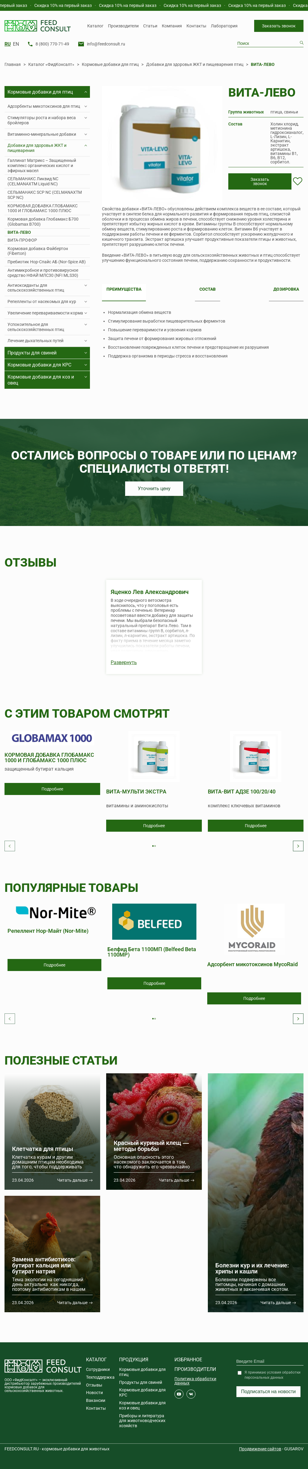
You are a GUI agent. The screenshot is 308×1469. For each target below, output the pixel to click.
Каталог (95, 25)
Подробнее (52, 789)
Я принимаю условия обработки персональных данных (272, 1375)
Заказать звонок (279, 25)
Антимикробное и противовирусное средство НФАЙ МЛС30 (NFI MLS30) (43, 273)
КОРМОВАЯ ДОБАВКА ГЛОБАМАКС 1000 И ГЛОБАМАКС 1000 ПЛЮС (43, 208)
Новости (94, 1392)
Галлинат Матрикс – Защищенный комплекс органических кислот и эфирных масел (42, 165)
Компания (172, 25)
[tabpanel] (52, 763)
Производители (123, 25)
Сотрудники (98, 1369)
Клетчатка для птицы (42, 1149)
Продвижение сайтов (260, 1448)
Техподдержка (100, 1377)
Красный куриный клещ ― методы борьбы (151, 1146)
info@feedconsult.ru (106, 44)
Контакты (196, 25)
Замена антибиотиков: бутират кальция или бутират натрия (43, 1265)
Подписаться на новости (268, 1391)
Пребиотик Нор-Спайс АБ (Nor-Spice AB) (47, 261)
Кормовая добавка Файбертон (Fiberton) (38, 251)
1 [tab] (154, 847)
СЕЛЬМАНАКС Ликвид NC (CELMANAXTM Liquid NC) (33, 181)
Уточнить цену (154, 488)
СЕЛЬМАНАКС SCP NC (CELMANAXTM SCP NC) (45, 195)
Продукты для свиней (140, 1382)
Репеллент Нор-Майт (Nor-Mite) (48, 931)
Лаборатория (224, 25)
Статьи (150, 25)
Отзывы (94, 1385)
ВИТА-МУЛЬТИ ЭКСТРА (136, 792)
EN (16, 44)
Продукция (133, 1359)
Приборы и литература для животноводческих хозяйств (142, 1420)
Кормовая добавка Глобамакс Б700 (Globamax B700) (43, 222)
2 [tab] (156, 847)
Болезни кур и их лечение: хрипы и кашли (252, 1268)
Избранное (188, 1359)
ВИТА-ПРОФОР (22, 240)
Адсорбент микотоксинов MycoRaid (252, 964)
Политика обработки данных (195, 1381)
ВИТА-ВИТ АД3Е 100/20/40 (242, 792)
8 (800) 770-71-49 (52, 44)
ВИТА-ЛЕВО (19, 232)
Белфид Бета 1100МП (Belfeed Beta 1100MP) (151, 952)
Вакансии (95, 1400)
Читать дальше (72, 1180)
